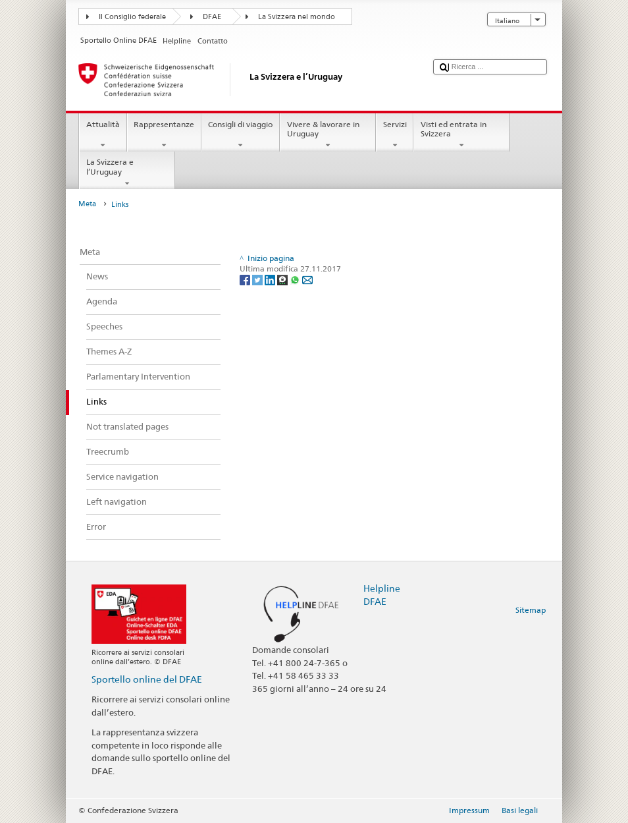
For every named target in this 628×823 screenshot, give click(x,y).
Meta (87, 204)
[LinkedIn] (271, 280)
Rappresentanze (164, 135)
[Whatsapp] (296, 280)
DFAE (212, 17)
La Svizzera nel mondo (296, 17)
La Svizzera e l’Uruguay (127, 172)
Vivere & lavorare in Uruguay (327, 135)
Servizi (395, 135)
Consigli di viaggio (240, 135)
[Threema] (283, 280)
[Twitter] (258, 280)
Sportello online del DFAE (147, 679)
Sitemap (530, 610)
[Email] (307, 280)
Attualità (103, 135)
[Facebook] (246, 280)
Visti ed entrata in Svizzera (461, 135)
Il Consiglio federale (132, 17)
